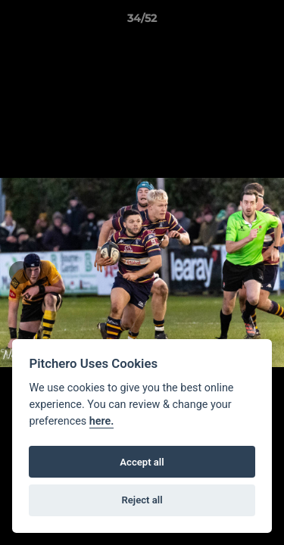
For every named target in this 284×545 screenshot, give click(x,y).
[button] (266, 22)
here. (101, 421)
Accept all (142, 462)
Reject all (141, 500)
